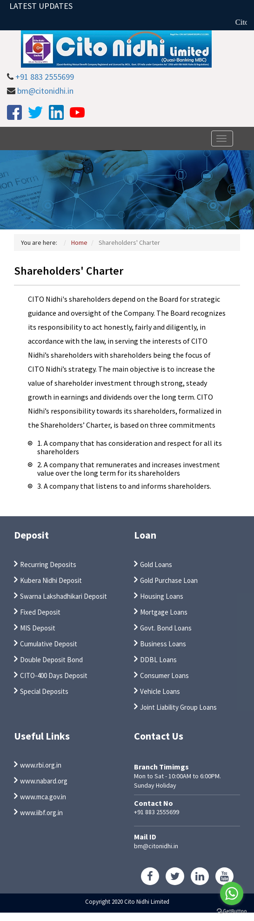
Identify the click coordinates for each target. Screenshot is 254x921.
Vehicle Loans (160, 691)
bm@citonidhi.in (45, 90)
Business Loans (163, 643)
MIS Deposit (37, 627)
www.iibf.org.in (41, 812)
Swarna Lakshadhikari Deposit (63, 596)
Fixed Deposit (40, 612)
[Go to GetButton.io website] (232, 911)
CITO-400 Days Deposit (53, 675)
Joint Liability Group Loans (178, 707)
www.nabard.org (43, 780)
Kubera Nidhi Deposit (51, 580)
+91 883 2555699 (44, 76)
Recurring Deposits (48, 564)
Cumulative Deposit (48, 643)
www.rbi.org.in (40, 765)
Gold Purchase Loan (169, 580)
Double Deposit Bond (51, 659)
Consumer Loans (164, 675)
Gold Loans (156, 564)
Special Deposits (44, 691)
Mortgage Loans (163, 612)
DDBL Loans (158, 659)
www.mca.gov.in (43, 796)
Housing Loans (161, 596)
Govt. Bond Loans (166, 627)
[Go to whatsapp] (231, 893)
